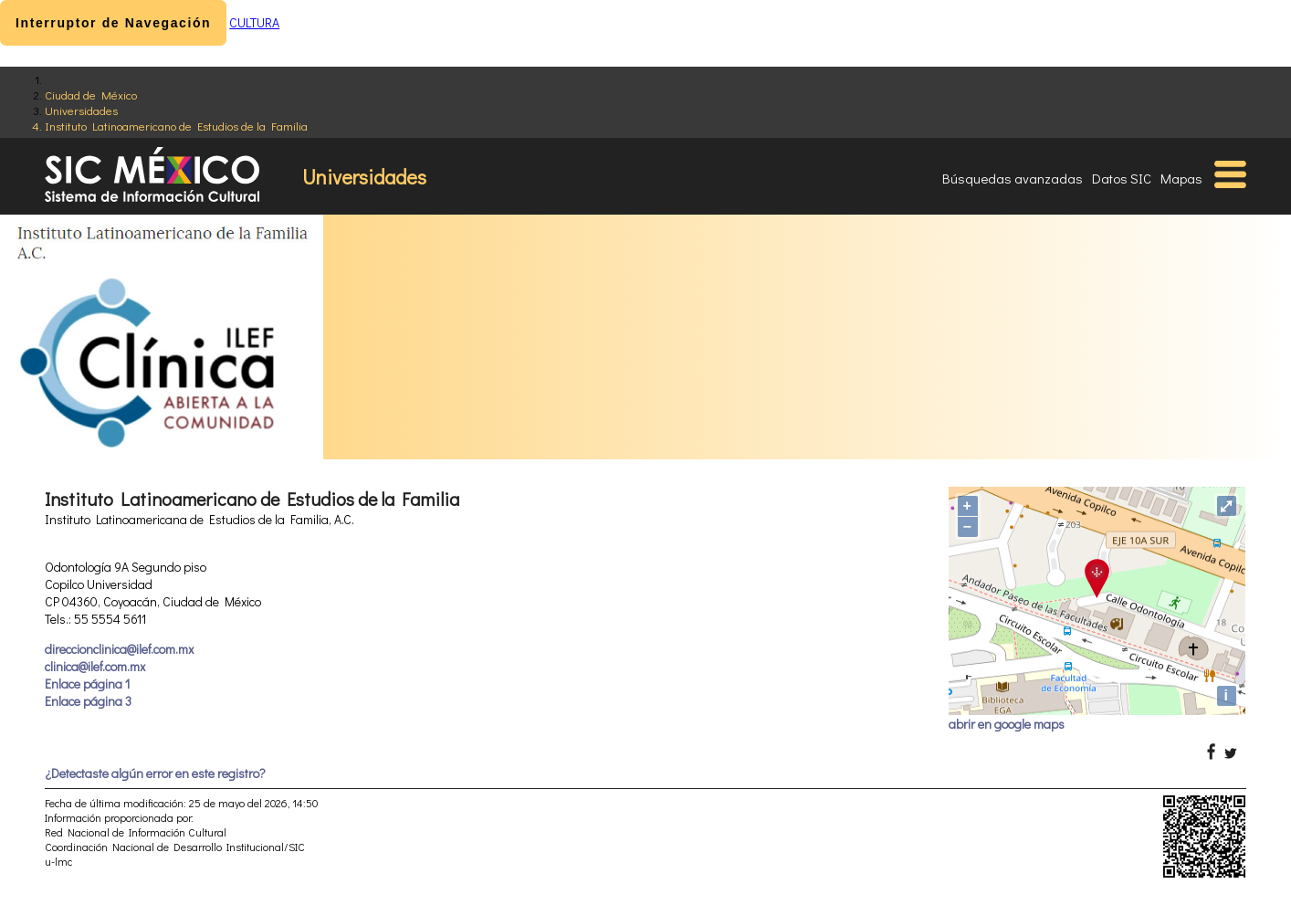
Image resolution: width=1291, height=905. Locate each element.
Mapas (1181, 178)
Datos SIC (1121, 178)
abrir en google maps (1007, 723)
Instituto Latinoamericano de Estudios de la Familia (176, 125)
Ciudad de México (91, 94)
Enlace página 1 (87, 683)
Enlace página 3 (88, 701)
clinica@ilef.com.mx (95, 666)
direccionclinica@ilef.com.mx (119, 649)
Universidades (81, 110)
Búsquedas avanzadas (1012, 178)
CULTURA (254, 22)
